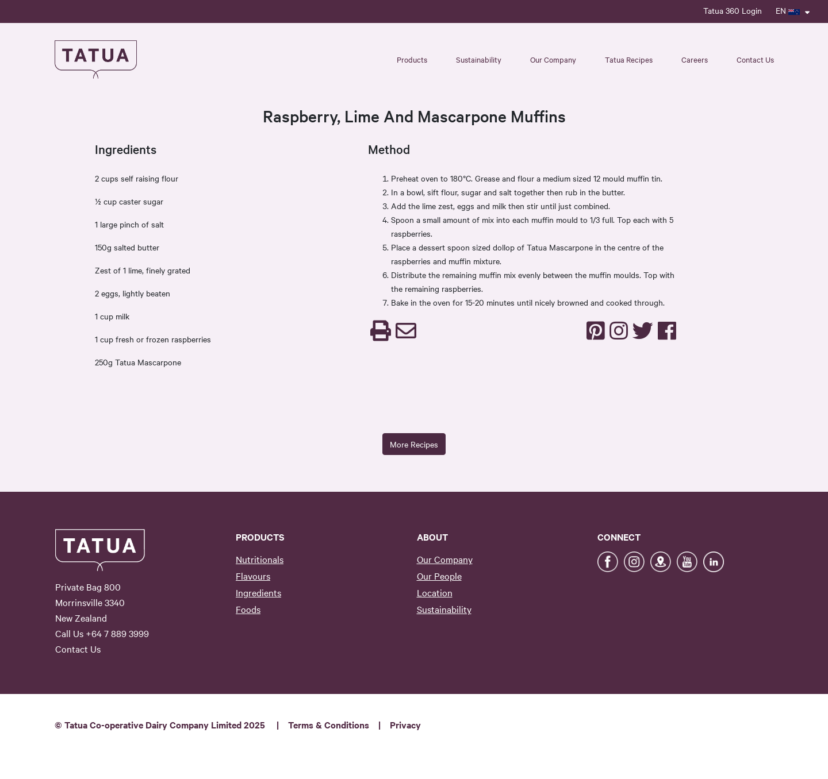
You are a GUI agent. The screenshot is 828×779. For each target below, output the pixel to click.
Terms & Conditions (328, 724)
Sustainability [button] (478, 59)
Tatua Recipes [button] (629, 59)
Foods (248, 609)
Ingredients (258, 592)
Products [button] (412, 59)
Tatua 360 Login (732, 10)
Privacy (405, 724)
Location (435, 592)
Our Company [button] (553, 59)
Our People (439, 575)
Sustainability (444, 609)
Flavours (253, 575)
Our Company (445, 559)
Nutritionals (259, 559)
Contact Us (755, 59)
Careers (694, 59)
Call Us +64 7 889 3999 (102, 633)
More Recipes (414, 444)
